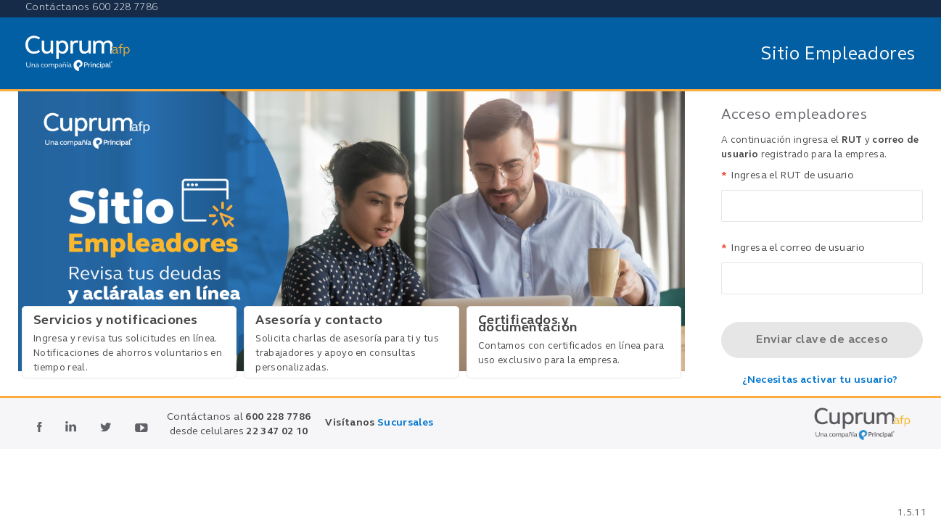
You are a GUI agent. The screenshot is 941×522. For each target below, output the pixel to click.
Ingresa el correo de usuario (793, 248)
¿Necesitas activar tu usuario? (820, 380)
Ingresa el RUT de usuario (787, 176)
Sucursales (405, 423)
